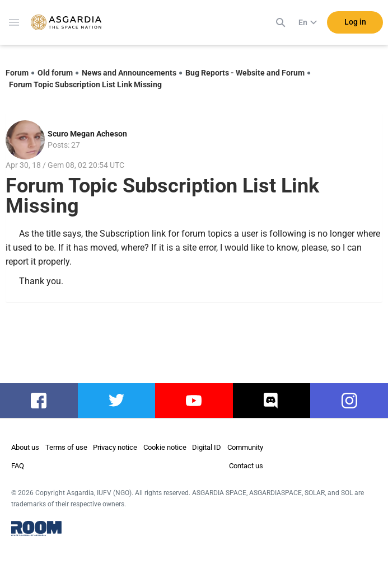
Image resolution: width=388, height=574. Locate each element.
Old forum (55, 72)
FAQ (17, 466)
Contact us (246, 466)
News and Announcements (129, 72)
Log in (355, 21)
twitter (116, 400)
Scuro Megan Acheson (87, 133)
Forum (17, 72)
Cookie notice (164, 447)
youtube (194, 400)
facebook (39, 400)
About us (25, 447)
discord (271, 400)
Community (245, 447)
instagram (349, 400)
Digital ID (206, 447)
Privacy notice (115, 447)
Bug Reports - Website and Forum (245, 72)
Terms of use (66, 447)
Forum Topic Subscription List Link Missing (85, 84)
